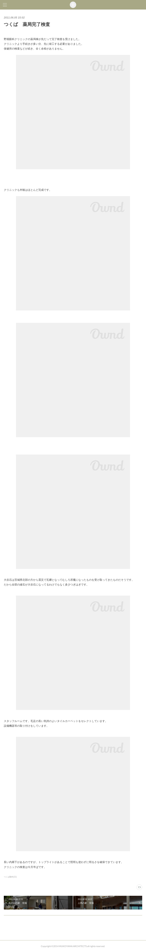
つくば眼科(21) (10, 877)
